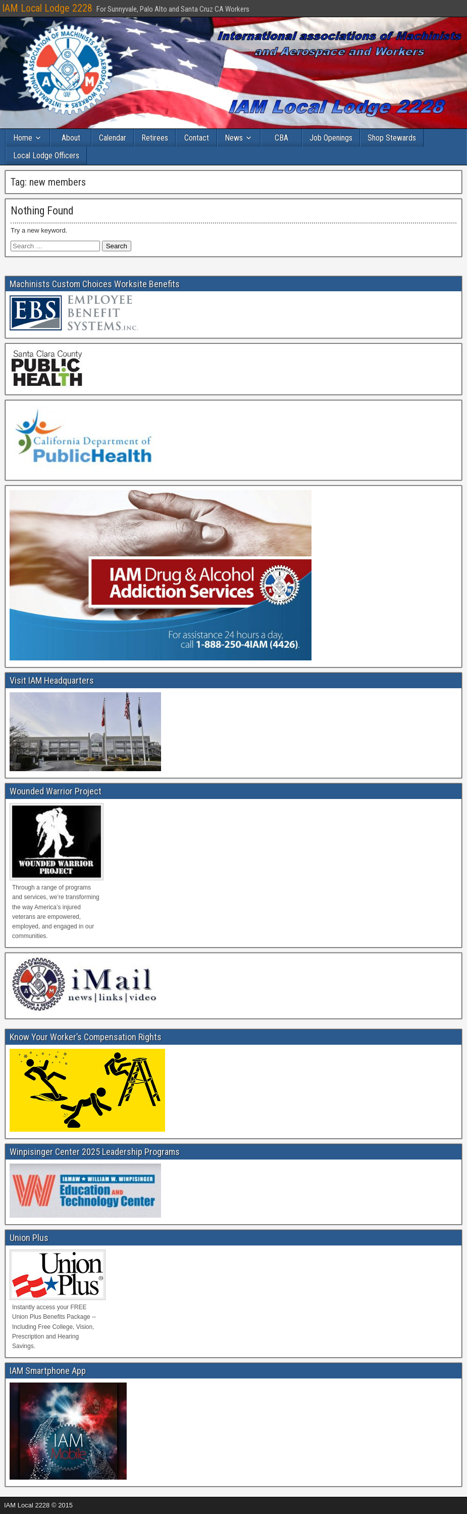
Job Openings (330, 138)
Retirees (154, 138)
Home (22, 138)
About (71, 138)
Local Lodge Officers (46, 155)
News (234, 138)
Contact (196, 138)
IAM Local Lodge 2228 (47, 8)
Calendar (112, 138)
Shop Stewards (392, 138)
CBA (281, 138)
